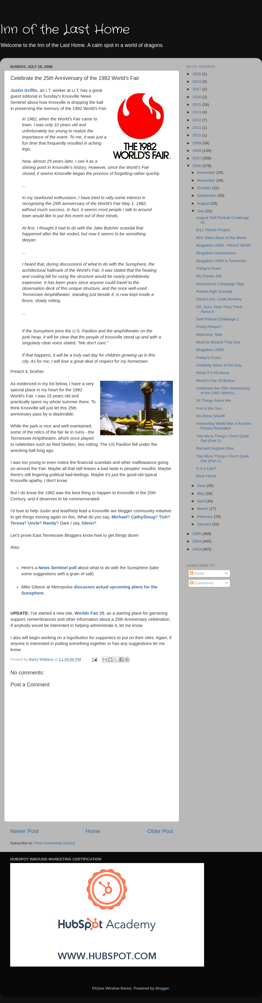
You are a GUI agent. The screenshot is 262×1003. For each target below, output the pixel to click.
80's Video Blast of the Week (221, 238)
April (201, 501)
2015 (197, 104)
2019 (197, 81)
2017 (197, 89)
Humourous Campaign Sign (220, 284)
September (207, 195)
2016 (197, 97)
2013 (197, 112)
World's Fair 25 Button (215, 380)
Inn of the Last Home (65, 29)
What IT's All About (212, 373)
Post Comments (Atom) (54, 843)
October (204, 188)
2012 (197, 120)
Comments (201, 583)
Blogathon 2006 (210, 350)
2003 (197, 549)
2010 (197, 135)
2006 (197, 166)
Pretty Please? (209, 327)
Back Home (206, 476)
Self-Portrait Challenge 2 (217, 319)
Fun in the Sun (209, 408)
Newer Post (24, 831)
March (203, 508)
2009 (197, 143)
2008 (197, 150)
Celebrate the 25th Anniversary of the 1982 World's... (223, 390)
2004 (197, 541)
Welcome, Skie (209, 334)
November (206, 180)
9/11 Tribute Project (213, 230)
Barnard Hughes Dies (215, 448)
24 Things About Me (213, 400)
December (206, 172)
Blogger (162, 988)
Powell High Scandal (214, 291)
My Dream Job (209, 276)
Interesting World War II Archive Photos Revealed (223, 425)
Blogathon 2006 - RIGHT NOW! (223, 245)
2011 (197, 127)
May (201, 493)
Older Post (160, 831)
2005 (197, 534)
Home (93, 831)
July (201, 211)
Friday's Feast (208, 268)
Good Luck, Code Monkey (219, 299)
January (204, 524)
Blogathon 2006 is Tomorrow (221, 261)
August (203, 203)
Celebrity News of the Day (219, 365)
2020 (197, 74)
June (202, 485)
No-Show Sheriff (210, 416)
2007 (197, 158)
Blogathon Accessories (216, 253)
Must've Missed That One (218, 342)
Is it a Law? (206, 468)
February (205, 516)
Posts (197, 573)
